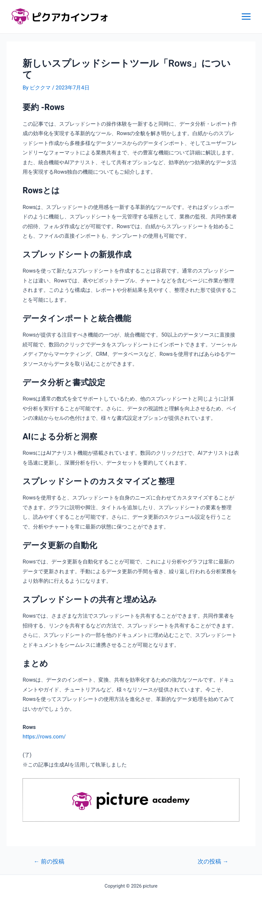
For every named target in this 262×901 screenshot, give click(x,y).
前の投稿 (49, 862)
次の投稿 (213, 862)
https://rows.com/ (44, 737)
